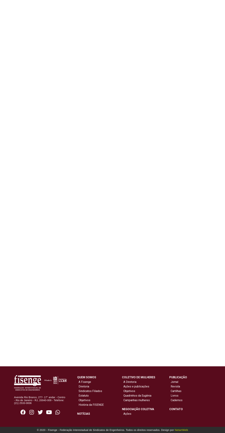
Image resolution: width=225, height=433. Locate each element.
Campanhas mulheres (136, 400)
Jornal (174, 382)
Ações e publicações (135, 386)
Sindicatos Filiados (89, 391)
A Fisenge (84, 382)
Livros (174, 395)
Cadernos (176, 400)
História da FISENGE (90, 404)
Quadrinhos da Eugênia (136, 395)
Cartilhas (176, 391)
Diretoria (83, 386)
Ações (126, 413)
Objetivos (83, 400)
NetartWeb (181, 429)
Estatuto (83, 395)
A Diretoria (129, 382)
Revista (175, 386)
